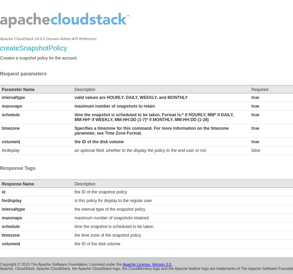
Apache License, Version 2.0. (147, 264)
